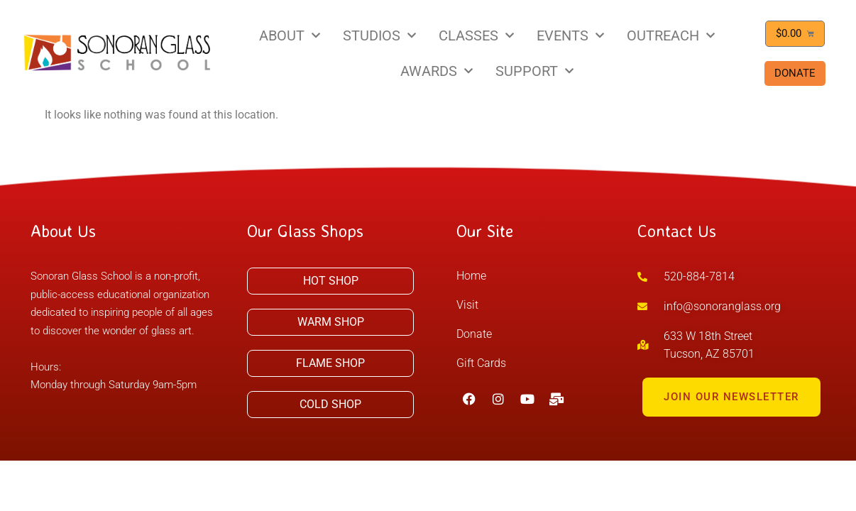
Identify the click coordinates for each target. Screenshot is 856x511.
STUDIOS (379, 35)
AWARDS (436, 71)
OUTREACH (671, 35)
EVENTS (570, 35)
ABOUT (289, 35)
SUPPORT (534, 71)
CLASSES (476, 35)
